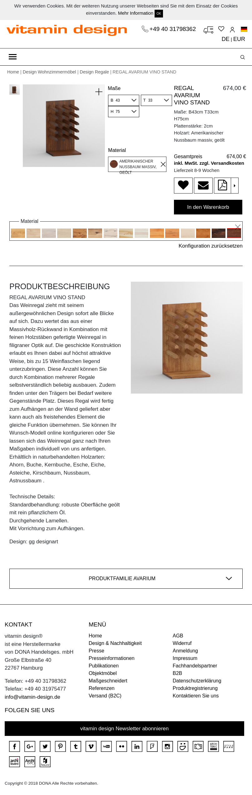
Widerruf (182, 643)
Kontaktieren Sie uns (196, 695)
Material (117, 150)
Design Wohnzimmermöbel (49, 71)
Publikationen (104, 665)
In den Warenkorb (208, 207)
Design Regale (94, 71)
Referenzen (102, 688)
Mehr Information (135, 13)
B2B (177, 673)
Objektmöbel (103, 673)
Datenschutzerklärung (197, 680)
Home (13, 71)
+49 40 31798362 (174, 29)
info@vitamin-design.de (32, 697)
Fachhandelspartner (195, 665)
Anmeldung (185, 650)
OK (158, 13)
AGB (178, 635)
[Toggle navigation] (12, 57)
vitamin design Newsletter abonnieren (124, 729)
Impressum (185, 658)
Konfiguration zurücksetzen (211, 246)
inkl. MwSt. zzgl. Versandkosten (209, 163)
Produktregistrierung (195, 688)
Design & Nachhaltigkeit (115, 643)
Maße (114, 88)
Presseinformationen (112, 658)
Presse (96, 650)
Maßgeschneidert (108, 680)
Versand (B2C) (105, 695)
